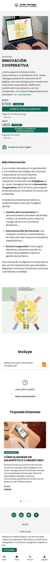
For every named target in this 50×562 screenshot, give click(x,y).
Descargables (11, 452)
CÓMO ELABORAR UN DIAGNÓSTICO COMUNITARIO (24, 458)
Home (25, 524)
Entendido (9, 550)
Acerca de (25, 531)
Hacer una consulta (25, 396)
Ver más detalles (22, 94)
